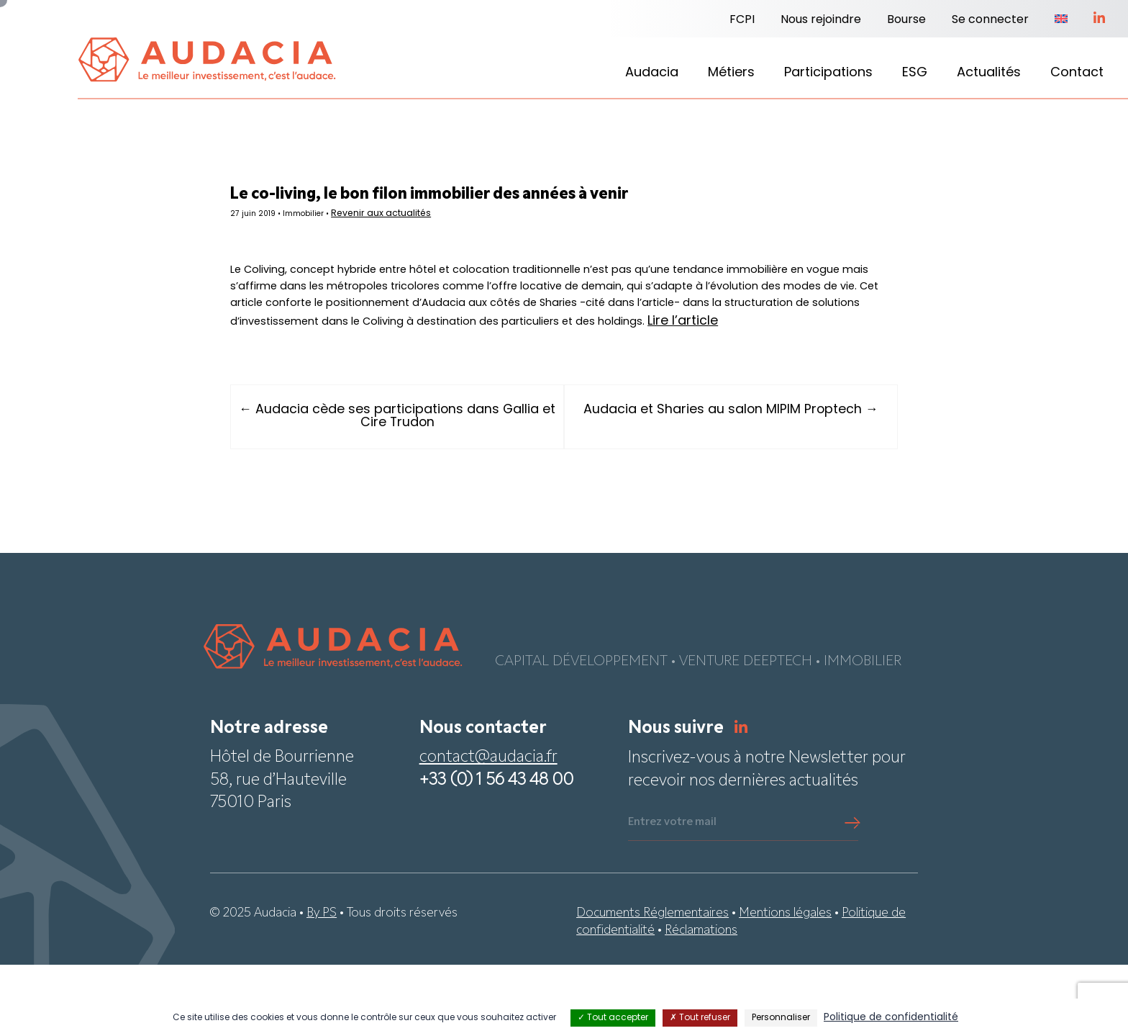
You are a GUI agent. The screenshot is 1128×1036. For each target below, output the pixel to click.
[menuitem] (1061, 20)
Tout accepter (613, 1018)
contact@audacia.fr (488, 829)
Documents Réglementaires (652, 984)
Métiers (731, 73)
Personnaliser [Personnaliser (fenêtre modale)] (781, 1018)
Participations (828, 73)
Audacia (651, 73)
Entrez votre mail (672, 894)
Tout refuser (700, 1018)
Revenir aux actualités (450, 219)
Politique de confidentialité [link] (891, 1017)
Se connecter (990, 20)
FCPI (742, 20)
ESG (914, 73)
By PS (321, 984)
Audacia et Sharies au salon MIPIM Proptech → (705, 487)
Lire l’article (497, 392)
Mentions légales (785, 984)
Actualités (989, 73)
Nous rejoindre (821, 20)
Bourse (906, 20)
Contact (1077, 73)
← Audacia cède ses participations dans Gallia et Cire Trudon (423, 487)
